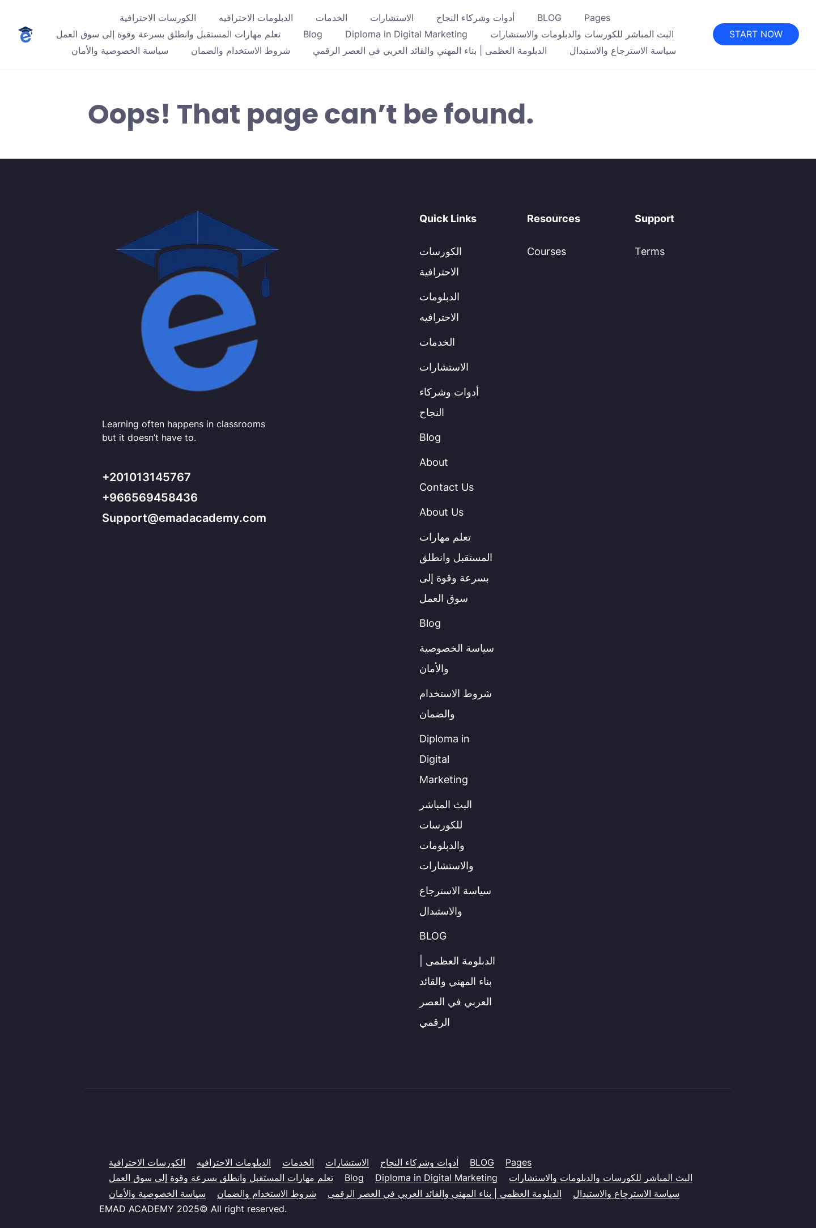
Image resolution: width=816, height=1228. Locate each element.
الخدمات (331, 17)
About (433, 462)
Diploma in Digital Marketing (406, 34)
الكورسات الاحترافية (158, 17)
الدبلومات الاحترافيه (256, 17)
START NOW (756, 34)
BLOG (549, 17)
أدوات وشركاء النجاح (475, 17)
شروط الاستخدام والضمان (240, 50)
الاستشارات (392, 17)
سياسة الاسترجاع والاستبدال (623, 50)
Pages (597, 17)
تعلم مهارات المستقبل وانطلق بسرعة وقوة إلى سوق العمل (168, 34)
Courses (546, 251)
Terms (650, 251)
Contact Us (446, 487)
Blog (312, 34)
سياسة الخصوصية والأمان (119, 50)
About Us (441, 512)
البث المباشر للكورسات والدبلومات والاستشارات (582, 34)
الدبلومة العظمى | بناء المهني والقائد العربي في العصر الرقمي (430, 50)
